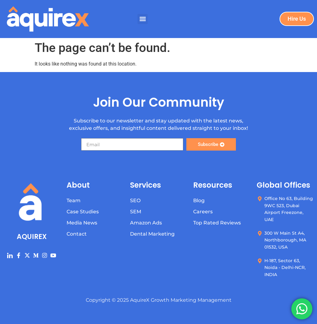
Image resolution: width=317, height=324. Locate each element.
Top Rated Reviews (217, 223)
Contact (77, 234)
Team (73, 200)
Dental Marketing (152, 234)
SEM (135, 212)
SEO (135, 200)
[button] (142, 19)
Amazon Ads (146, 223)
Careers (203, 212)
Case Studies (83, 212)
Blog (199, 200)
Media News (82, 223)
